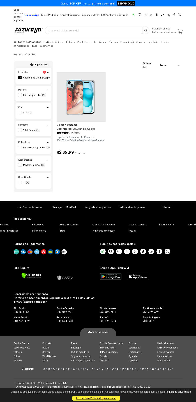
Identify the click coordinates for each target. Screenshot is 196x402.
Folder (17, 356)
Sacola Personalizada (111, 343)
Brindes (133, 343)
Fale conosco (39, 230)
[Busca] (145, 30)
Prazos (132, 230)
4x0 (27, 112)
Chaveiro (104, 360)
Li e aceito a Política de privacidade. (96, 398)
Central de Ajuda (70, 14)
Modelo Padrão (34, 165)
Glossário (28, 368)
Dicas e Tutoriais (137, 224)
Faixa (45, 360)
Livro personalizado (167, 347)
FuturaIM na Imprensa (132, 207)
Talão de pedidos (108, 351)
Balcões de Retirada (29, 207)
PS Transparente (34, 95)
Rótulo (45, 347)
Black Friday (163, 360)
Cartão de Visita (22, 347)
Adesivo (18, 360)
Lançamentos (164, 356)
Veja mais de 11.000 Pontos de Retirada (105, 14)
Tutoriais (166, 207)
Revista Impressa (165, 343)
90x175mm (31, 130)
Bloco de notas (108, 347)
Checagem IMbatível (64, 207)
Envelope (76, 347)
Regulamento (166, 224)
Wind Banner (49, 356)
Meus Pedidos (49, 14)
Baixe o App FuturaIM (114, 268)
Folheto (18, 351)
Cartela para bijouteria (83, 360)
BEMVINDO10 (126, 3)
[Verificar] (31, 276)
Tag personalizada (80, 356)
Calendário (134, 347)
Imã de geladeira (80, 351)
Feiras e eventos (165, 351)
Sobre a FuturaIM (69, 224)
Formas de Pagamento (29, 244)
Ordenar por (147, 65)
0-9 (169, 368)
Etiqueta (47, 343)
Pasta (74, 343)
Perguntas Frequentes (98, 207)
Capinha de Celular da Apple (76, 128)
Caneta (103, 356)
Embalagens (135, 351)
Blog (62, 230)
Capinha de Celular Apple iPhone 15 (45, 77)
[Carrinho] (180, 31)
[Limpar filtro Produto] (44, 72)
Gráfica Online (21, 343)
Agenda (133, 356)
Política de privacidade (178, 391)
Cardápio (133, 360)
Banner (46, 351)
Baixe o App (38, 224)
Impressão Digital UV (37, 147)
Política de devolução (103, 230)
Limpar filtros (39, 64)
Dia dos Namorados (67, 124)
